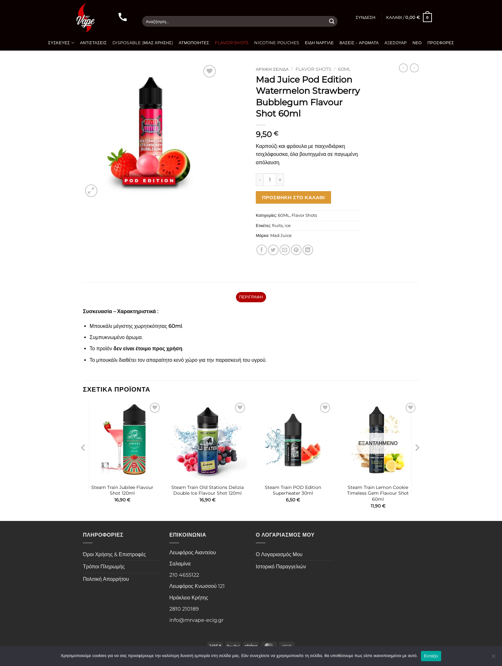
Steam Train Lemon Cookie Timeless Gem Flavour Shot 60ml (378, 493)
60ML (344, 69)
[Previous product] (414, 67)
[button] (366, 17)
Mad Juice (281, 235)
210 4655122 (184, 575)
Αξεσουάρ (396, 42)
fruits (277, 225)
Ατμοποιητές (194, 42)
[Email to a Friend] (284, 250)
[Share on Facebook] (261, 250)
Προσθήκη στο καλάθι (293, 197)
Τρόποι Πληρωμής (104, 567)
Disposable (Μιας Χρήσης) (142, 42)
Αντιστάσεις (93, 42)
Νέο (417, 42)
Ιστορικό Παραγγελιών (281, 567)
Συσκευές (61, 43)
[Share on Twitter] (273, 250)
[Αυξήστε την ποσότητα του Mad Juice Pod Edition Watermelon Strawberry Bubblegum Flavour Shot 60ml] (280, 179)
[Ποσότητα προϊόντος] (269, 179)
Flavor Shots (231, 42)
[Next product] (403, 67)
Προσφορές (440, 42)
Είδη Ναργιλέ (319, 42)
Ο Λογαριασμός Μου (279, 554)
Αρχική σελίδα (272, 69)
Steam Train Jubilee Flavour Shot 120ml (122, 490)
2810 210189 (184, 609)
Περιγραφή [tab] (251, 297)
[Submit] (331, 21)
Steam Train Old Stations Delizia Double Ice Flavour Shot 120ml (207, 490)
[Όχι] (493, 658)
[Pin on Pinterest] (296, 250)
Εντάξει (431, 656)
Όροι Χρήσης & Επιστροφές (114, 554)
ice (288, 225)
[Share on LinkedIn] (308, 250)
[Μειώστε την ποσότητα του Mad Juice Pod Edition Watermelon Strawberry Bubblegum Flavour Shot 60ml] (259, 179)
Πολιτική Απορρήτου (106, 579)
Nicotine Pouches (276, 42)
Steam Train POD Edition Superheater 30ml (293, 490)
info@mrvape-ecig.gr (196, 620)
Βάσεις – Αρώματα (359, 42)
